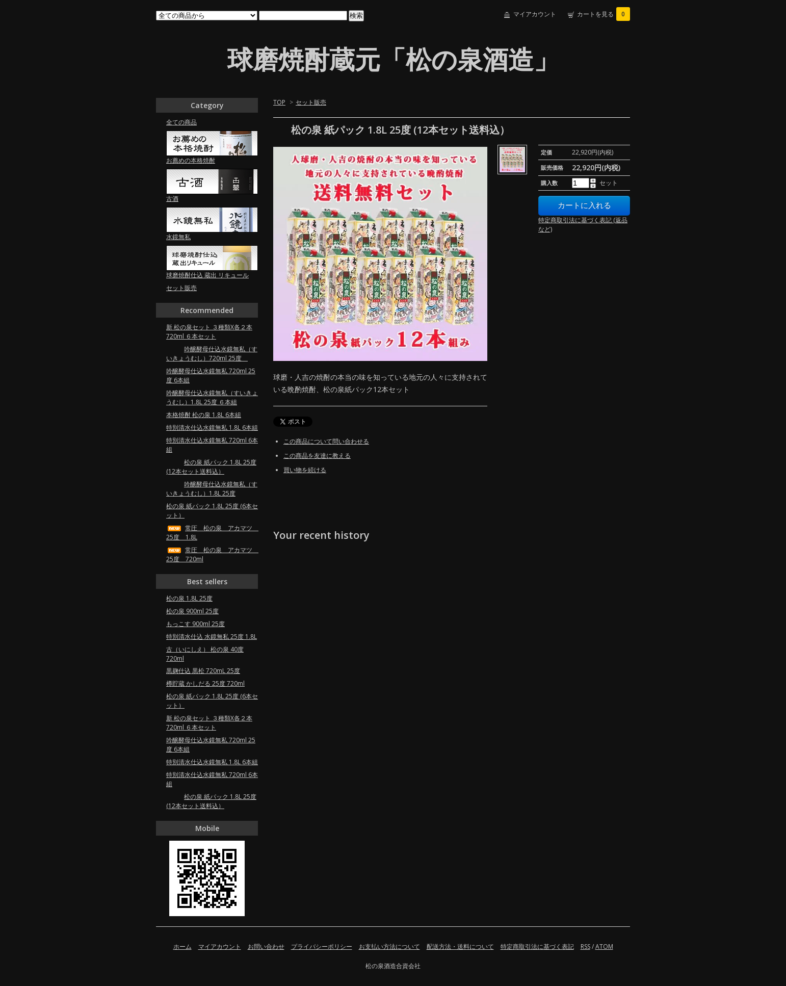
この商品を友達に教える (317, 455)
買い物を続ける (304, 469)
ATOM (604, 946)
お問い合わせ (266, 946)
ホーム (182, 946)
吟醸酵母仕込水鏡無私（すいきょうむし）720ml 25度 (211, 353)
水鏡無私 (178, 236)
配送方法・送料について (460, 946)
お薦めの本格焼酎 (190, 160)
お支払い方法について (389, 946)
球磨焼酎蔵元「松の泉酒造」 (393, 59)
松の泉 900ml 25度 (192, 611)
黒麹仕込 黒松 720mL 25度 (203, 670)
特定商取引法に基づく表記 (537, 946)
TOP (279, 102)
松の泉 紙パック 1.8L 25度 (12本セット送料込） (211, 467)
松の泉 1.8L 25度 (189, 598)
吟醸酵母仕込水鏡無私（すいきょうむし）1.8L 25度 (211, 489)
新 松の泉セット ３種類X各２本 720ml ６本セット (209, 332)
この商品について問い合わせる (326, 441)
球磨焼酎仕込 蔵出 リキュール (207, 275)
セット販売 (311, 102)
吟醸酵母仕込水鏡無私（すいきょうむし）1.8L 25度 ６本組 (212, 397)
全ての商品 (181, 122)
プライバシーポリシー (321, 946)
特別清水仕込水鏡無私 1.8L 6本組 (212, 427)
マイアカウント (534, 14)
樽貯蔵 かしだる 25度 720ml (205, 683)
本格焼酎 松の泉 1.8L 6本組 (203, 414)
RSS (585, 946)
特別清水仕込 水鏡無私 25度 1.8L (211, 636)
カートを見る (603, 14)
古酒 (172, 198)
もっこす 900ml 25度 (195, 623)
